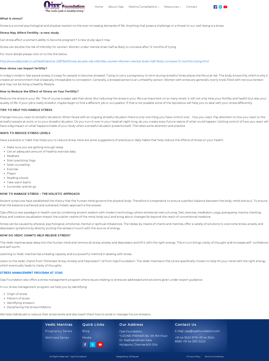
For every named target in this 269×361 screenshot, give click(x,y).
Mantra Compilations (143, 6)
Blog (86, 331)
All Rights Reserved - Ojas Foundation (68, 356)
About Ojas (116, 6)
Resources (171, 6)
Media (86, 337)
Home (99, 6)
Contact (191, 6)
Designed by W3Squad (127, 356)
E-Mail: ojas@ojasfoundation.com (197, 331)
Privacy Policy (193, 356)
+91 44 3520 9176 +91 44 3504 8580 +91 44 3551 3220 (194, 339)
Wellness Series (57, 337)
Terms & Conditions (214, 356)
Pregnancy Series (58, 331)
